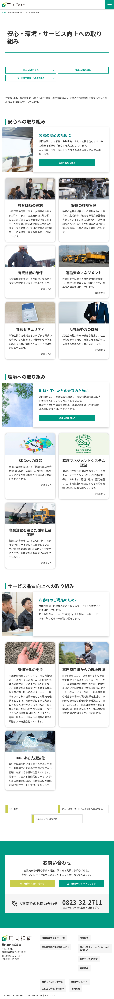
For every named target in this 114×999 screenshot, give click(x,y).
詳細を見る (46, 291)
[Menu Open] (109, 4)
